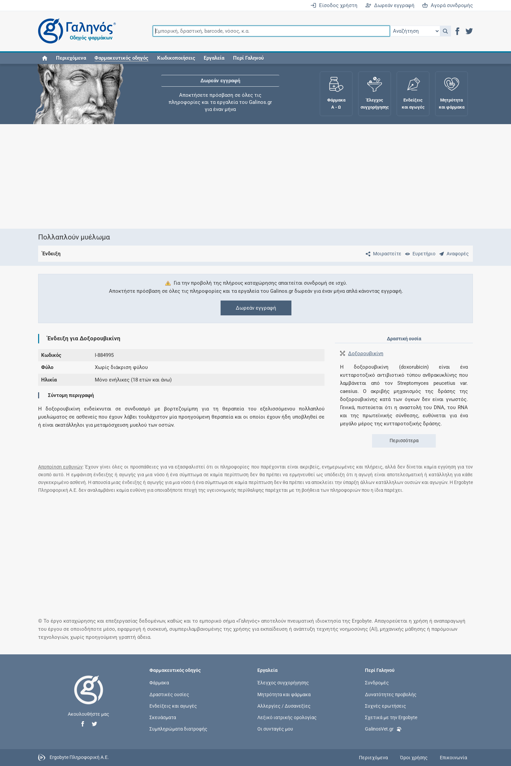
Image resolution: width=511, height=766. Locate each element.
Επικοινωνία (453, 757)
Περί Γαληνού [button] (248, 58)
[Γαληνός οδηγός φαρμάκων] (75, 31)
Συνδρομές (377, 682)
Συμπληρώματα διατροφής (178, 729)
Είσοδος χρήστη (334, 5)
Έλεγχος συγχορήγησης (283, 682)
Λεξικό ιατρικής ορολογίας (287, 717)
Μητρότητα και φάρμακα (284, 694)
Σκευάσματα (162, 717)
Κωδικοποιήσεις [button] (176, 58)
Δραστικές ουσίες (169, 694)
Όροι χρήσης (414, 757)
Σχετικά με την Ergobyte (391, 717)
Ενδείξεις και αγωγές (173, 705)
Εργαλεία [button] (214, 58)
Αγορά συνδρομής (447, 5)
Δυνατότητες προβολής (391, 694)
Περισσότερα (404, 440)
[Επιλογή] (415, 31)
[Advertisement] (235, 176)
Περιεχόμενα (71, 58)
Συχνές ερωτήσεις (385, 705)
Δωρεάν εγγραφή (390, 5)
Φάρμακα (159, 682)
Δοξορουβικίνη (366, 353)
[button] (445, 31)
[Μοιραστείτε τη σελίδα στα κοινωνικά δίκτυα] (382, 253)
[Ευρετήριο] (418, 253)
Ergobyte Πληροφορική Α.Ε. (79, 757)
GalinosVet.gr (383, 728)
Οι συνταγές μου (275, 729)
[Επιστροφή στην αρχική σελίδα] (88, 697)
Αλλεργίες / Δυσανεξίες (284, 705)
